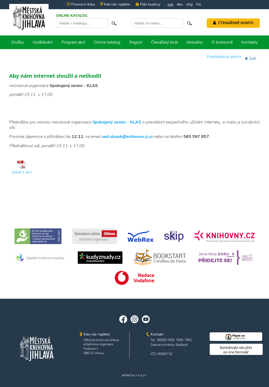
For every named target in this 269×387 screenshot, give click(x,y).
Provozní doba (80, 4)
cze (170, 4)
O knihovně (222, 42)
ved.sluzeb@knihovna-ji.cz (127, 137)
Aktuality (195, 42)
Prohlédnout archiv (224, 57)
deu (180, 4)
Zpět (250, 58)
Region (135, 42)
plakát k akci (22, 172)
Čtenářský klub (164, 42)
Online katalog (107, 42)
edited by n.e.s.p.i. (134, 375)
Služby (17, 42)
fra (198, 4)
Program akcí (73, 42)
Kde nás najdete (115, 4)
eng (190, 4)
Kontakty (249, 42)
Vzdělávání (43, 42)
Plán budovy (147, 4)
